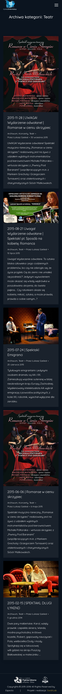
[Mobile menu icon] (56, 5)
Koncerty (23, 133)
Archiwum (12, 133)
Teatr (31, 133)
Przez (17, 137)
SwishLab (52, 690)
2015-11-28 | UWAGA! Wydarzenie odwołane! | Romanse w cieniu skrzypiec (29, 123)
